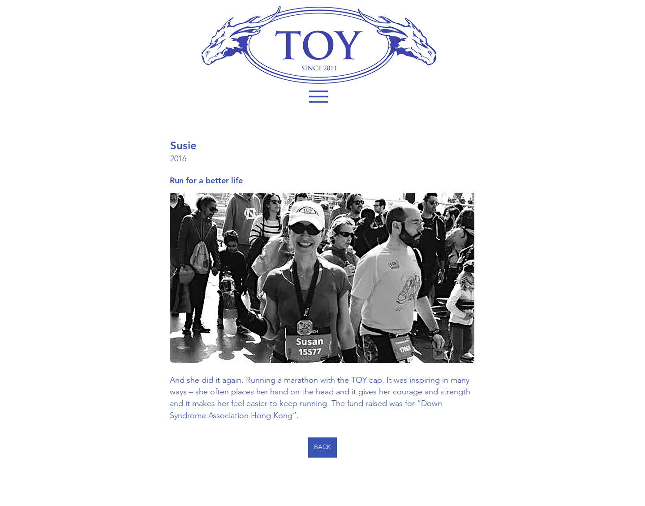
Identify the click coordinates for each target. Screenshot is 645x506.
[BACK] (322, 447)
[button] (318, 97)
